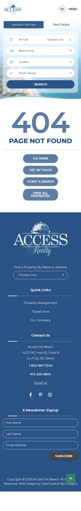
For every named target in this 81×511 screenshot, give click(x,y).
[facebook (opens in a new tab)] (31, 394)
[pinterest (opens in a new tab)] (40, 394)
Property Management (40, 303)
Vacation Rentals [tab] (24, 24)
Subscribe (64, 456)
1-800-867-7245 (40, 365)
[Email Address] (40, 445)
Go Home (40, 158)
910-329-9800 (40, 374)
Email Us (40, 383)
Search (40, 84)
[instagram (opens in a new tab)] (50, 394)
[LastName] (40, 434)
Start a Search (40, 181)
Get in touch (40, 170)
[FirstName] (40, 423)
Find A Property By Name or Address (40, 267)
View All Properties (40, 194)
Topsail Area (40, 311)
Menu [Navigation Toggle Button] (73, 9)
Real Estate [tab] (61, 24)
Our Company (40, 320)
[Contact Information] (62, 9)
